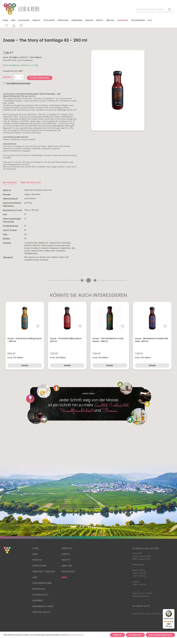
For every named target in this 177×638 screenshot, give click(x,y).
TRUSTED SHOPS (41, 612)
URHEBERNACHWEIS (42, 606)
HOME (35, 548)
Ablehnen (117, 635)
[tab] (10, 182)
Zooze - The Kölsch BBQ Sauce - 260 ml (66, 340)
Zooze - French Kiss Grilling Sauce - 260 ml (24, 340)
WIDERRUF (37, 600)
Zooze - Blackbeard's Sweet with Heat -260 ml (151, 340)
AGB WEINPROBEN (42, 583)
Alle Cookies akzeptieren (160, 635)
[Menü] (172, 610)
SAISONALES (68, 571)
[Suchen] (169, 9)
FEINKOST (37, 559)
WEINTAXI (67, 548)
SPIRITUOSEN (39, 565)
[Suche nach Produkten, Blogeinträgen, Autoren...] (150, 9)
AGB (34, 577)
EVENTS (66, 554)
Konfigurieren (135, 635)
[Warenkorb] (20, 25)
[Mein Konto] (13, 25)
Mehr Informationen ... (77, 635)
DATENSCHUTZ (40, 594)
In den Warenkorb (39, 77)
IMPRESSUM (38, 588)
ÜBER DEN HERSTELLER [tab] (31, 182)
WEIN (35, 554)
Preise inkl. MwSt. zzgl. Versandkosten (17, 60)
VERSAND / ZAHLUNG (43, 571)
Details (24, 365)
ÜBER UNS (67, 565)
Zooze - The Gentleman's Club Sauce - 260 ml (107, 340)
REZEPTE (66, 559)
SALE (64, 577)
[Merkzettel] (6, 25)
